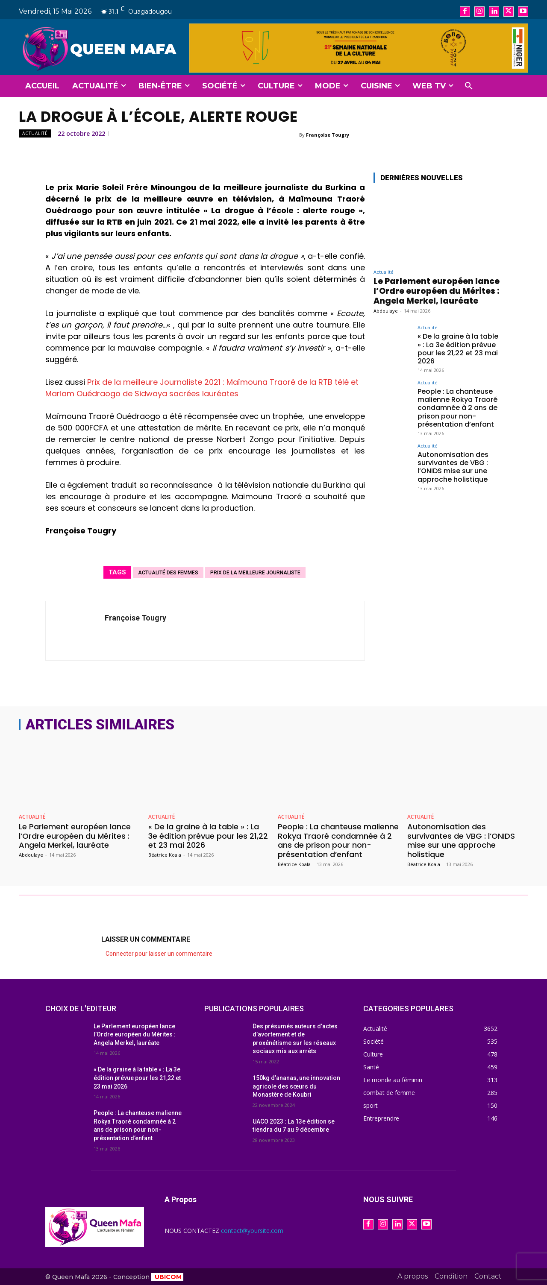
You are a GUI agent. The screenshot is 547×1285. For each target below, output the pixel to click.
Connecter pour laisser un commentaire (159, 953)
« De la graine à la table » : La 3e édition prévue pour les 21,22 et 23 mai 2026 (458, 348)
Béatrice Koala (164, 855)
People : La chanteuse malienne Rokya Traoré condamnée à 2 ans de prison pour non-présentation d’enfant (457, 407)
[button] (468, 86)
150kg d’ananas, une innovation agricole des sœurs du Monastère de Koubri (296, 1086)
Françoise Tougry (327, 135)
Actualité (35, 133)
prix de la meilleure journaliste (255, 573)
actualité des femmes (168, 573)
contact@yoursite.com (252, 1230)
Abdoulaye (385, 310)
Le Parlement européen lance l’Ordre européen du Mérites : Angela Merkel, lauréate (436, 291)
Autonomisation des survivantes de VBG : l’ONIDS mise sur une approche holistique (453, 467)
